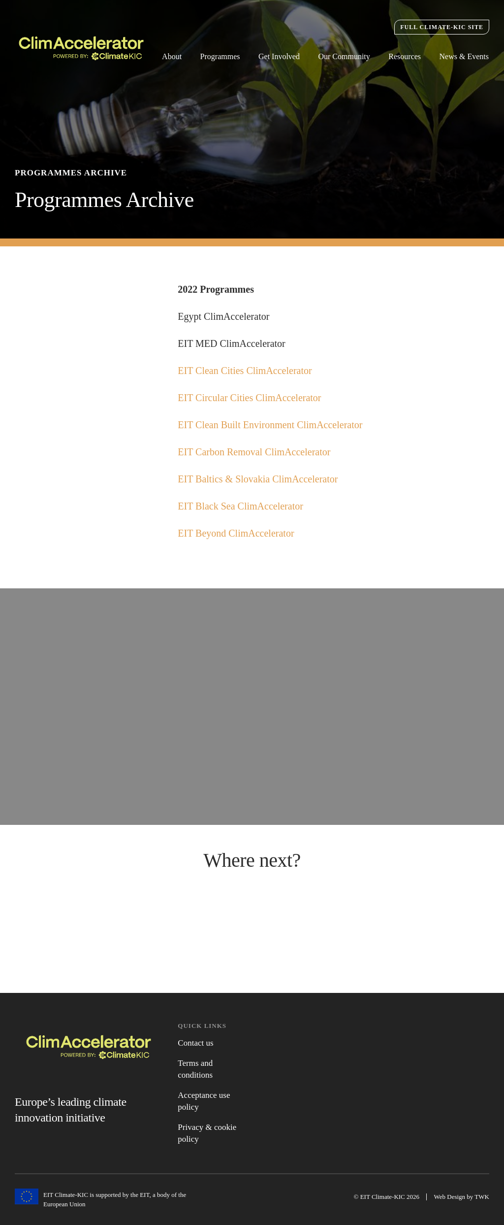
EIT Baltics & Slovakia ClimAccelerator (259, 482)
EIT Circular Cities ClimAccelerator (250, 401)
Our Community (344, 56)
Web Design (450, 1196)
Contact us (195, 1043)
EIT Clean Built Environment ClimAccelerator (271, 428)
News (252, 926)
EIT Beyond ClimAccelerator (237, 536)
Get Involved (279, 56)
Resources (404, 56)
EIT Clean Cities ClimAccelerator (246, 374)
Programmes (220, 56)
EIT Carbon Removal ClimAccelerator (255, 455)
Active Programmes (89, 923)
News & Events (464, 56)
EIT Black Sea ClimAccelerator (242, 509)
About (172, 56)
